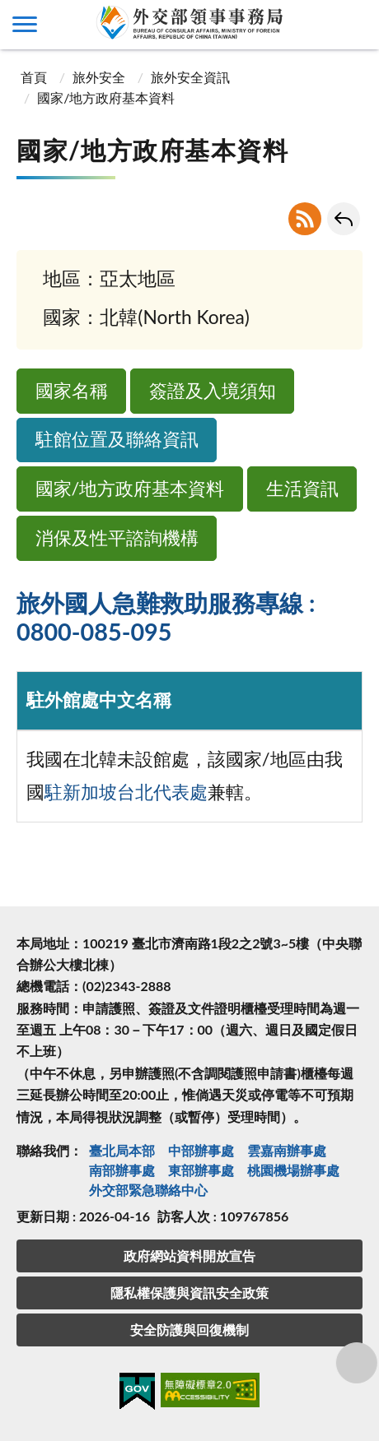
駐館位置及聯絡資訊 (117, 439)
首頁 (34, 77)
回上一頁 (343, 218)
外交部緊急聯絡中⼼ (148, 1190)
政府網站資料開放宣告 (189, 1255)
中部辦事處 (201, 1150)
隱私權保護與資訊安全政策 (189, 1292)
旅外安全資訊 (190, 77)
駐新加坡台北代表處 (126, 792)
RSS (304, 218)
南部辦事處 (122, 1170)
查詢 (354, 24)
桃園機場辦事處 (293, 1170)
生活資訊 (302, 488)
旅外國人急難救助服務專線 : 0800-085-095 (165, 617)
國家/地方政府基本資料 (130, 488)
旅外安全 (99, 77)
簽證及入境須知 (212, 390)
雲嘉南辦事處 (286, 1150)
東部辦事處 (201, 1170)
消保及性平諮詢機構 (117, 538)
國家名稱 (71, 390)
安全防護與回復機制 (189, 1329)
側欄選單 (24, 24)
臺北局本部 (122, 1150)
